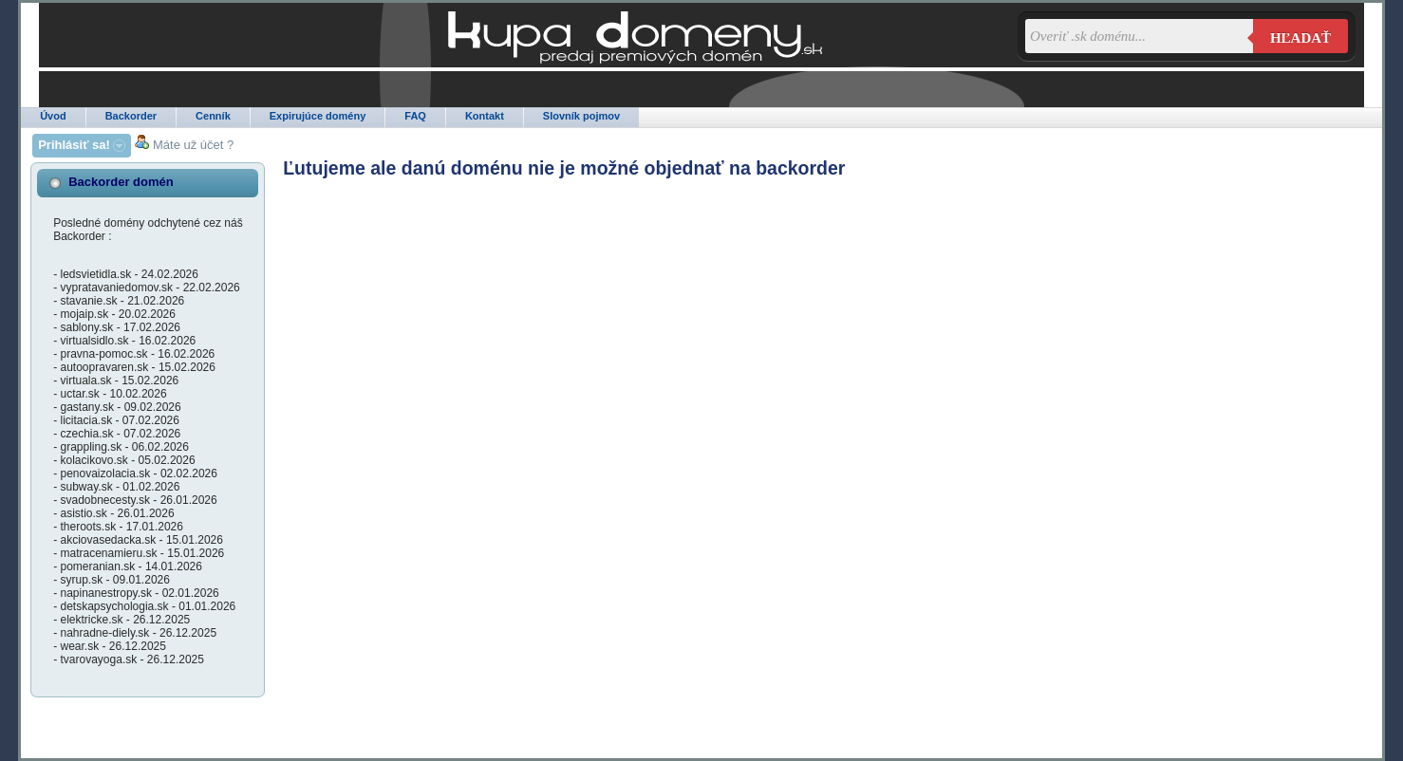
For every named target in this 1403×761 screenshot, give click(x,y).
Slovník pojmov (581, 115)
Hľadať (1300, 38)
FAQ (415, 115)
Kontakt (484, 115)
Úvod (53, 115)
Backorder (131, 115)
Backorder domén (121, 182)
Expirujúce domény (317, 115)
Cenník (213, 115)
